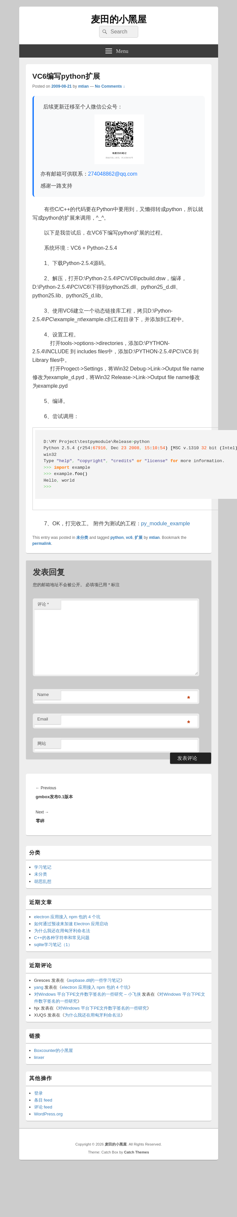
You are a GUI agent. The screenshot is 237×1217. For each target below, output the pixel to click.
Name (43, 694)
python (117, 537)
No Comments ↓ (110, 86)
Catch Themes (136, 1152)
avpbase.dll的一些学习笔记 (95, 980)
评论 (43, 604)
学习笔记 (42, 867)
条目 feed (43, 1100)
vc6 (129, 537)
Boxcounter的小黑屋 (53, 1050)
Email (42, 719)
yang (38, 987)
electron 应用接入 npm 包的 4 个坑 (67, 916)
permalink (41, 543)
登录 (38, 1093)
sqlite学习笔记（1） (53, 944)
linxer (39, 1057)
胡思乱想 (42, 881)
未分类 (82, 537)
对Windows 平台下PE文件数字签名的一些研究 (102, 1008)
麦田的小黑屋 (119, 19)
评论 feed (43, 1107)
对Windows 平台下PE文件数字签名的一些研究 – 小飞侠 (87, 994)
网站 (41, 743)
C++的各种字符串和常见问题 (62, 937)
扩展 (139, 537)
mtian (83, 86)
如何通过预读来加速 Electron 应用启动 (71, 923)
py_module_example (165, 523)
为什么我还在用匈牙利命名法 (62, 930)
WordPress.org (48, 1113)
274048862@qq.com (113, 174)
